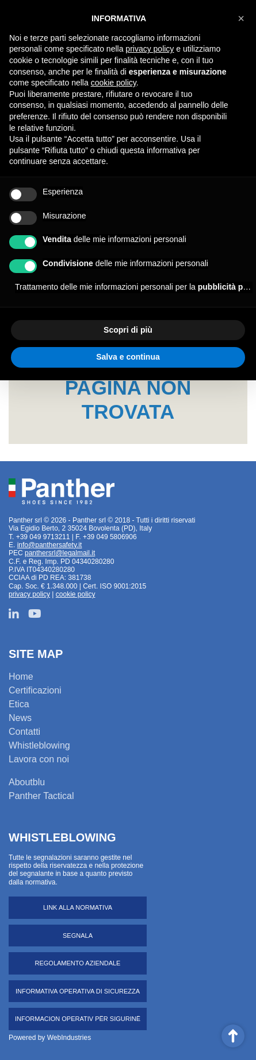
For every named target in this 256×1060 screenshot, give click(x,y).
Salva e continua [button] (127, 356)
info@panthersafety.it (49, 545)
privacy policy (29, 594)
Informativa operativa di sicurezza (78, 991)
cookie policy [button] (113, 82)
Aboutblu (27, 782)
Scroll (232, 1035)
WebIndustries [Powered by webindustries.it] (69, 1038)
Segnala (78, 935)
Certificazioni (35, 690)
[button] (241, 18)
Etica (19, 704)
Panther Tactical (41, 796)
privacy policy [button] (149, 48)
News (20, 718)
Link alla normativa (77, 907)
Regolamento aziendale (78, 963)
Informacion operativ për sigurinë (77, 1018)
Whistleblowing (39, 745)
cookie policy (75, 594)
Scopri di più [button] (128, 329)
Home (21, 676)
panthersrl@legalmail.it (60, 553)
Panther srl (61, 491)
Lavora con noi (39, 759)
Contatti (24, 731)
